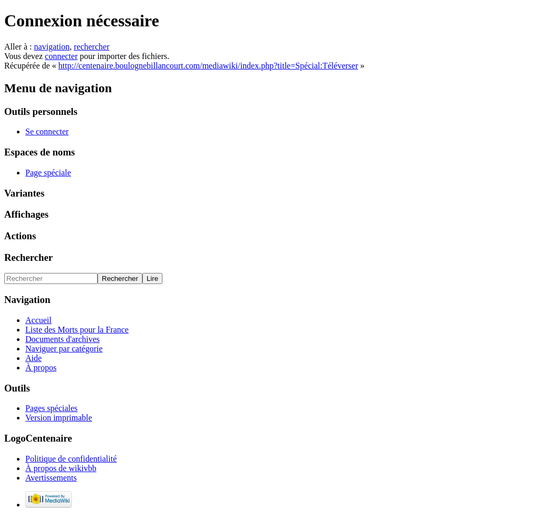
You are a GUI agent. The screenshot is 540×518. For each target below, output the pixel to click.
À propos (40, 367)
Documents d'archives (62, 339)
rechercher (92, 46)
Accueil (38, 320)
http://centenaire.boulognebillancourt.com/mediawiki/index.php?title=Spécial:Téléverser (208, 65)
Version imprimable (58, 417)
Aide (33, 358)
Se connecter (47, 131)
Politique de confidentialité (71, 458)
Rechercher (28, 257)
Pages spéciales (51, 408)
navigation (52, 46)
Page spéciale (48, 172)
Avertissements (50, 477)
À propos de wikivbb (61, 468)
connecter (61, 56)
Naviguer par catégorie (64, 348)
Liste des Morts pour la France (77, 329)
